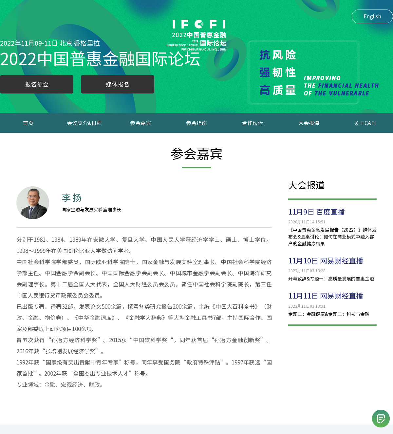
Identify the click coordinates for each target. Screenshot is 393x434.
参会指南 (196, 123)
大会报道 (308, 123)
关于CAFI (365, 123)
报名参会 (36, 84)
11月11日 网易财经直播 (325, 296)
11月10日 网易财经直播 (325, 260)
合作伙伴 (252, 123)
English (372, 16)
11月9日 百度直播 (316, 212)
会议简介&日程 (84, 123)
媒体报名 (117, 84)
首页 (28, 123)
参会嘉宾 (140, 123)
